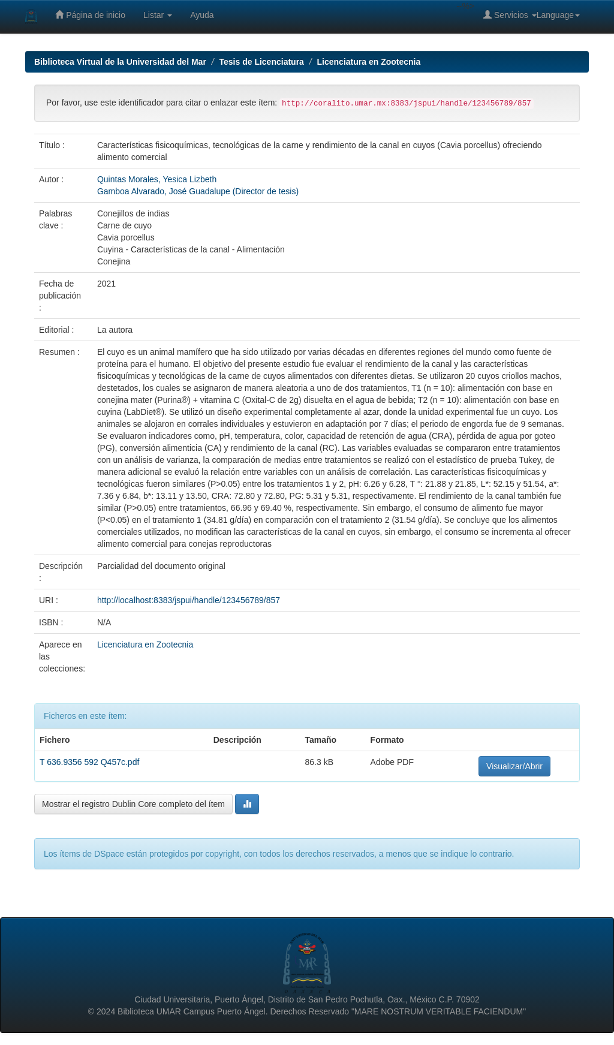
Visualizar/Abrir (514, 766)
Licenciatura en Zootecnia (369, 62)
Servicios (510, 15)
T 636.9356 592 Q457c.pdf (89, 762)
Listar (157, 15)
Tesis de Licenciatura (261, 62)
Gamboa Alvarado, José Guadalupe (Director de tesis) (198, 191)
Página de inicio (90, 15)
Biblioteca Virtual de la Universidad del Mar (120, 62)
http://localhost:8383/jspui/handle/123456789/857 (188, 600)
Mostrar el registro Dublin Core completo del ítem (133, 804)
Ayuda (201, 15)
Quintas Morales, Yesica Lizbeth (156, 179)
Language (558, 15)
